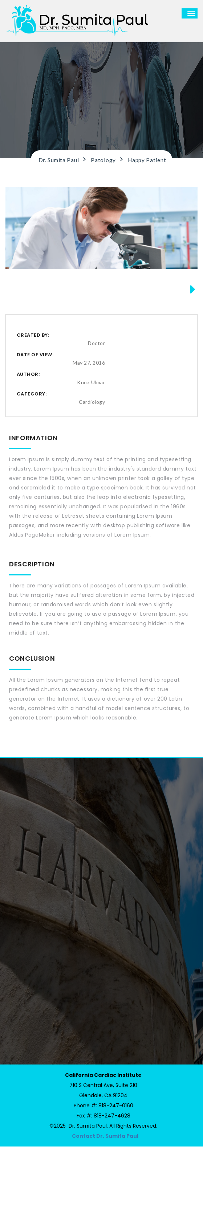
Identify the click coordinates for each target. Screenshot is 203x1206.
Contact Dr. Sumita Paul (105, 1195)
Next (189, 328)
